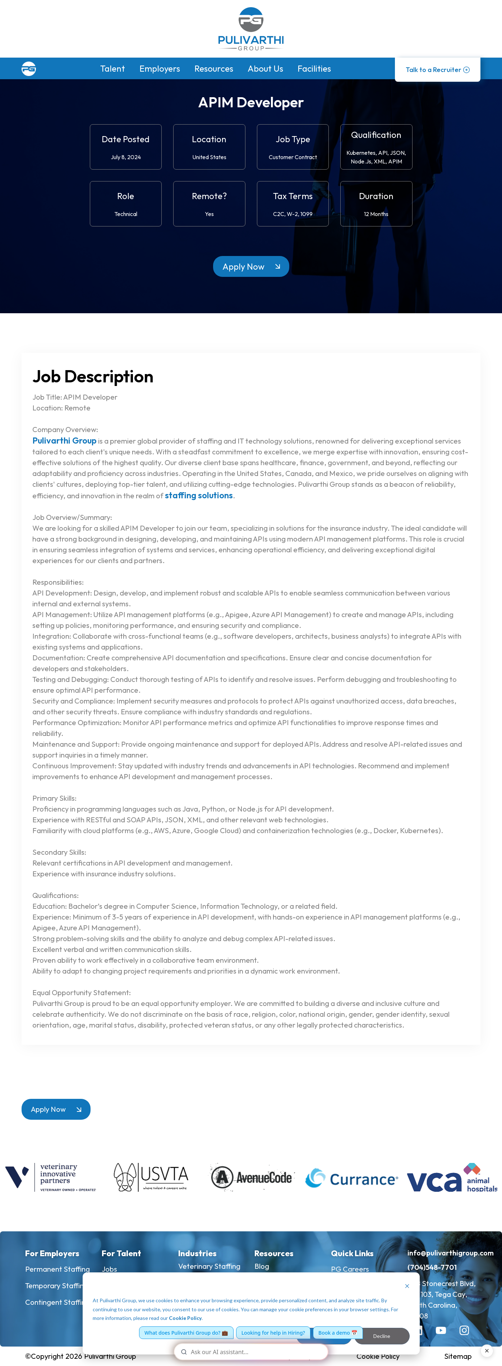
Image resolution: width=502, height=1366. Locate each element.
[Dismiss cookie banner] (407, 1286)
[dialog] (251, 1313)
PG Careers (350, 1268)
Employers (159, 68)
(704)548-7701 (432, 1267)
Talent (112, 68)
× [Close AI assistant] (487, 1350)
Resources (213, 68)
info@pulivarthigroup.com (450, 1252)
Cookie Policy (185, 1318)
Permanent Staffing (57, 1268)
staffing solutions (199, 495)
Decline (381, 1336)
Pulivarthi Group (64, 440)
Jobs (109, 1268)
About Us (265, 68)
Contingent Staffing (57, 1302)
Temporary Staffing (56, 1285)
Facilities (314, 68)
